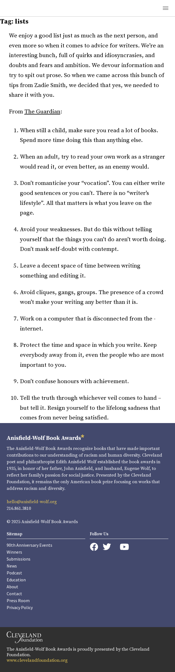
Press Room (18, 600)
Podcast (14, 573)
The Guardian (42, 111)
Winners (14, 552)
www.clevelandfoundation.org (37, 660)
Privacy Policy (20, 607)
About (12, 586)
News (12, 566)
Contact (14, 593)
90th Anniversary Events (29, 545)
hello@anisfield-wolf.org (32, 502)
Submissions (18, 559)
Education (16, 579)
